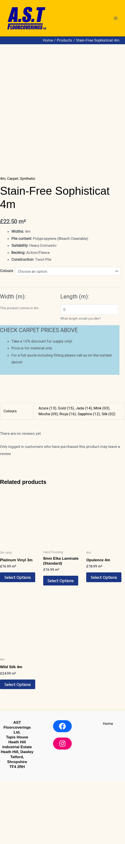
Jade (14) (84, 470)
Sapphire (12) (89, 476)
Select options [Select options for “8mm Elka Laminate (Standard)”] (61, 643)
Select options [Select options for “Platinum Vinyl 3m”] (18, 639)
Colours (6, 333)
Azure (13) (47, 470)
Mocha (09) (48, 476)
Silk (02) (108, 476)
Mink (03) (101, 470)
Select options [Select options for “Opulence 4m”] (104, 639)
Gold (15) (66, 470)
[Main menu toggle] (116, 18)
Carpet (12, 241)
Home (108, 786)
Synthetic (27, 241)
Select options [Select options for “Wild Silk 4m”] (18, 746)
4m (3, 241)
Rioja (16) (67, 476)
